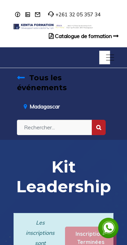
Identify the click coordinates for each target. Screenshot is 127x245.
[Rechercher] (99, 127)
